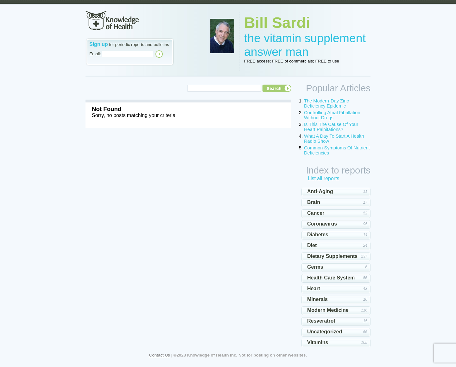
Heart (313, 288)
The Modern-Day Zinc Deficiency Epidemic (326, 103)
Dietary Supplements (332, 256)
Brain (313, 202)
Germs (315, 267)
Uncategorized (324, 331)
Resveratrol (321, 321)
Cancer (315, 213)
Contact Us (159, 355)
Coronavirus (322, 223)
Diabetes (317, 234)
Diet (312, 245)
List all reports (323, 178)
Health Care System (331, 277)
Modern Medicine (328, 310)
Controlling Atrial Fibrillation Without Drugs (332, 115)
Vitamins (317, 342)
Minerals (317, 299)
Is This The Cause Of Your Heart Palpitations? (331, 127)
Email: (95, 53)
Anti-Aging (320, 191)
